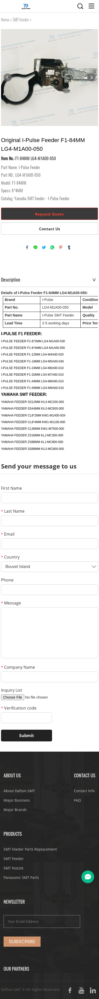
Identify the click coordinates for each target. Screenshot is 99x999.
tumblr (69, 247)
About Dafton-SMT (19, 790)
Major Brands (15, 809)
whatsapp (52, 247)
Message (11, 603)
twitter (43, 247)
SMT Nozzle (13, 868)
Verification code (18, 708)
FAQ (77, 800)
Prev (8, 77)
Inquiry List (11, 690)
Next (91, 77)
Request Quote (49, 214)
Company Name (18, 667)
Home (5, 20)
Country (10, 557)
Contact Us (49, 228)
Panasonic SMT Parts (21, 877)
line (35, 247)
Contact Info (84, 790)
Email (8, 534)
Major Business (17, 800)
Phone (7, 580)
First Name (11, 488)
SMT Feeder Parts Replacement (30, 849)
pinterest (60, 247)
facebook (27, 247)
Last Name (12, 511)
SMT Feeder (21, 20)
